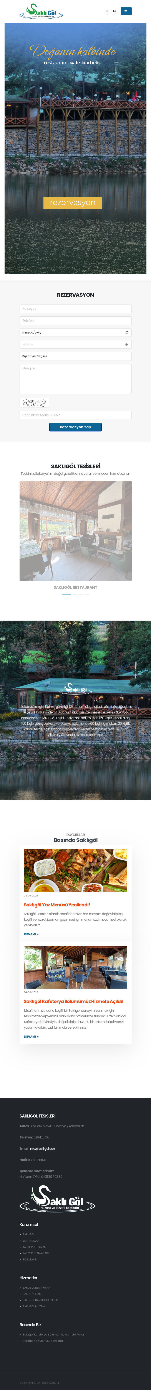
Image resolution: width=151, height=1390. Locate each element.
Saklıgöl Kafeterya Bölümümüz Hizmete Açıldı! (74, 1001)
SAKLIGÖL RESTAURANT (37, 1287)
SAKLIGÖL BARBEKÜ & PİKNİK (40, 1300)
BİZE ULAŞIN (30, 1259)
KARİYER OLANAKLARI (36, 1253)
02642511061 (42, 1137)
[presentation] (8, 148)
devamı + (31, 934)
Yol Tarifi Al (38, 1160)
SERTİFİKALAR (31, 1241)
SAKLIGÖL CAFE (32, 1294)
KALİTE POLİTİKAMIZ (35, 1247)
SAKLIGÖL (29, 1234)
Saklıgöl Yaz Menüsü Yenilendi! (57, 905)
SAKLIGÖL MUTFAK (34, 1306)
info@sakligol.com (43, 1148)
